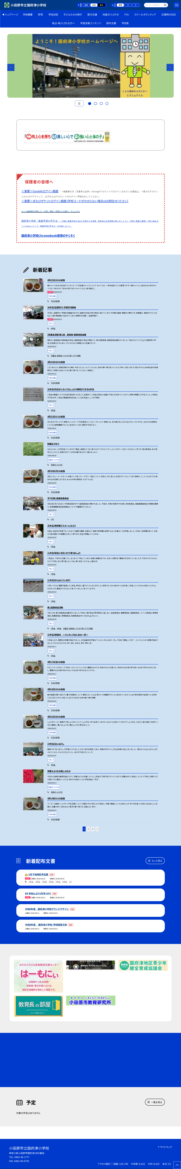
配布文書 (111, 23)
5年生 (53, 546)
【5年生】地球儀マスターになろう (61, 525)
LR (70, 881)
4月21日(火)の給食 (56, 416)
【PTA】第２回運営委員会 (58, 498)
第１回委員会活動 (55, 607)
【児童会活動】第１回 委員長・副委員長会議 (66, 334)
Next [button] (170, 67)
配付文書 (92, 14)
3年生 (44, 881)
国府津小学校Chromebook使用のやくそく (48, 235)
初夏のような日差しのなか (59, 771)
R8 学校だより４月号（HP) (38, 893)
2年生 (37, 881)
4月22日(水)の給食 (56, 362)
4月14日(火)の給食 (56, 798)
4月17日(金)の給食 (56, 661)
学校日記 (53, 14)
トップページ (11, 14)
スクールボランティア (145, 14)
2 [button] (95, 103)
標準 (120, 5)
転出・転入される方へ (63, 23)
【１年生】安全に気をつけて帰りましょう (63, 552)
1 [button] (89, 103)
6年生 (53, 328)
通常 (86, 5)
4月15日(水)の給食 (56, 716)
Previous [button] (11, 67)
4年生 (53, 765)
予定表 (125, 23)
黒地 (101, 5)
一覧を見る (156, 1102)
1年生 (53, 574)
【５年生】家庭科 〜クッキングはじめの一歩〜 (67, 634)
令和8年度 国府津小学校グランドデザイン (47, 909)
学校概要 (28, 14)
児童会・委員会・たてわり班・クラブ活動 (66, 355)
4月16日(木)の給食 (56, 689)
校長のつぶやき (111, 14)
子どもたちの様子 (72, 14)
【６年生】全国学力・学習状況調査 (61, 307)
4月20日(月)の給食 (56, 471)
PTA (126, 14)
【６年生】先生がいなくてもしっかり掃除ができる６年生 (70, 389)
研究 (40, 14)
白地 (94, 5)
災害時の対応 (168, 14)
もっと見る (157, 860)
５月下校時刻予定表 (38, 874)
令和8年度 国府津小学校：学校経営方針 (46, 924)
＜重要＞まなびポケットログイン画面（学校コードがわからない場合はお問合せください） (74, 201)
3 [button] (101, 103)
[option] (90, 66)
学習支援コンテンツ (90, 23)
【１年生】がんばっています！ (59, 580)
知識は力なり (53, 443)
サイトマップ (166, 1147)
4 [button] (107, 103)
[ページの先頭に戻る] (177, 1165)
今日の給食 (55, 301)
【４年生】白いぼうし (55, 743)
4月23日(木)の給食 (56, 280)
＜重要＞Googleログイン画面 (39, 191)
